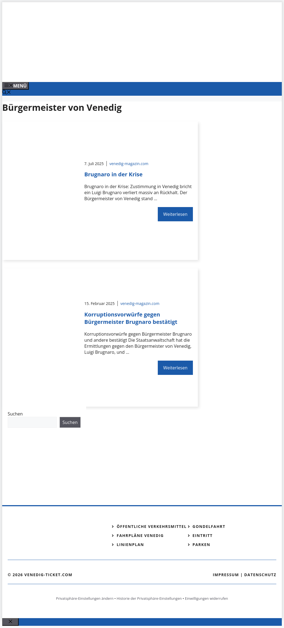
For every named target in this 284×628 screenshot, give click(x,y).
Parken (201, 544)
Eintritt (203, 535)
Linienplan (130, 544)
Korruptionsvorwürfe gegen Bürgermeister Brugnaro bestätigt (130, 318)
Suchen (15, 414)
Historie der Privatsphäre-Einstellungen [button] (149, 598)
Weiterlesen (175, 214)
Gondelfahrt (209, 526)
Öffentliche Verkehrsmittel (152, 526)
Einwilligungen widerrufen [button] (206, 598)
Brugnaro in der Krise (113, 174)
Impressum (226, 574)
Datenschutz (260, 574)
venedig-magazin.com (128, 163)
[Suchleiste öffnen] (6, 93)
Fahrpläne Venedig (140, 535)
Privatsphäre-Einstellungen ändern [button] (84, 598)
